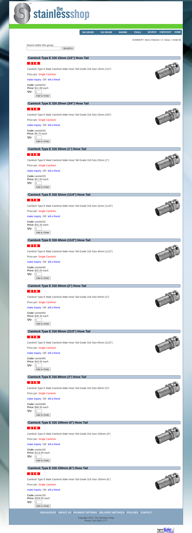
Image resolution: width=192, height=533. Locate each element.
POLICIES (132, 512)
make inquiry (34, 79)
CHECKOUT (165, 32)
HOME (177, 32)
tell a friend (54, 79)
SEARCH (152, 32)
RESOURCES (48, 512)
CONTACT (146, 512)
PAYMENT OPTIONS (85, 512)
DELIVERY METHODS (112, 512)
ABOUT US (64, 512)
